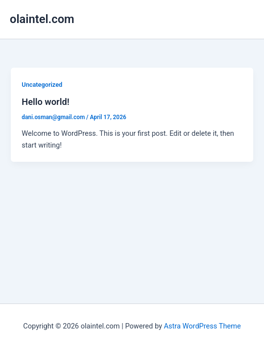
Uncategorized (42, 84)
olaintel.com (42, 19)
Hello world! (45, 102)
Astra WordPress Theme (202, 326)
